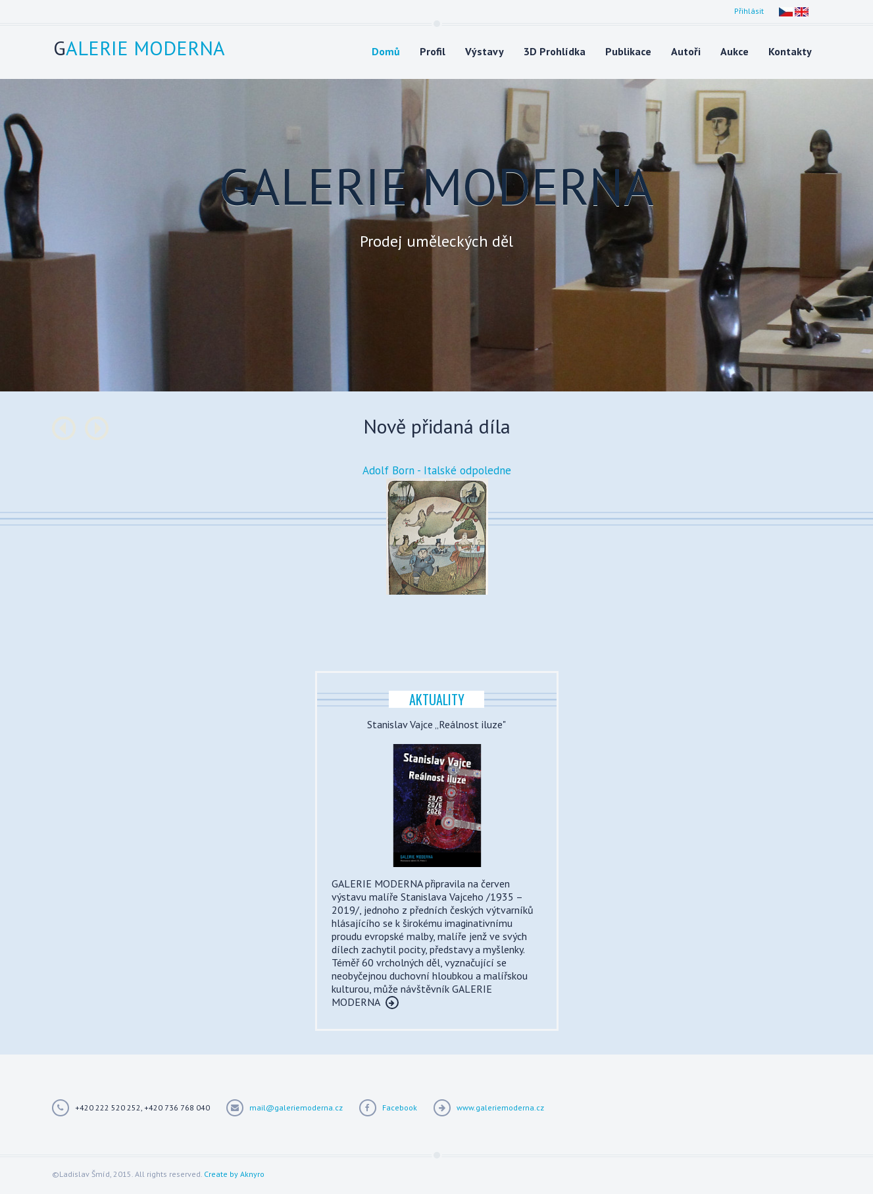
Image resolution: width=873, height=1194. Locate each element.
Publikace (628, 51)
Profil (432, 51)
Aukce (734, 51)
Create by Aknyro (234, 1174)
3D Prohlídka (555, 51)
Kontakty (790, 51)
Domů (386, 51)
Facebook (399, 1107)
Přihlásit (749, 11)
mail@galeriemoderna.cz (296, 1107)
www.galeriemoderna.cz (500, 1107)
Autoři (686, 51)
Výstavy (484, 51)
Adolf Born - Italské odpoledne (436, 470)
